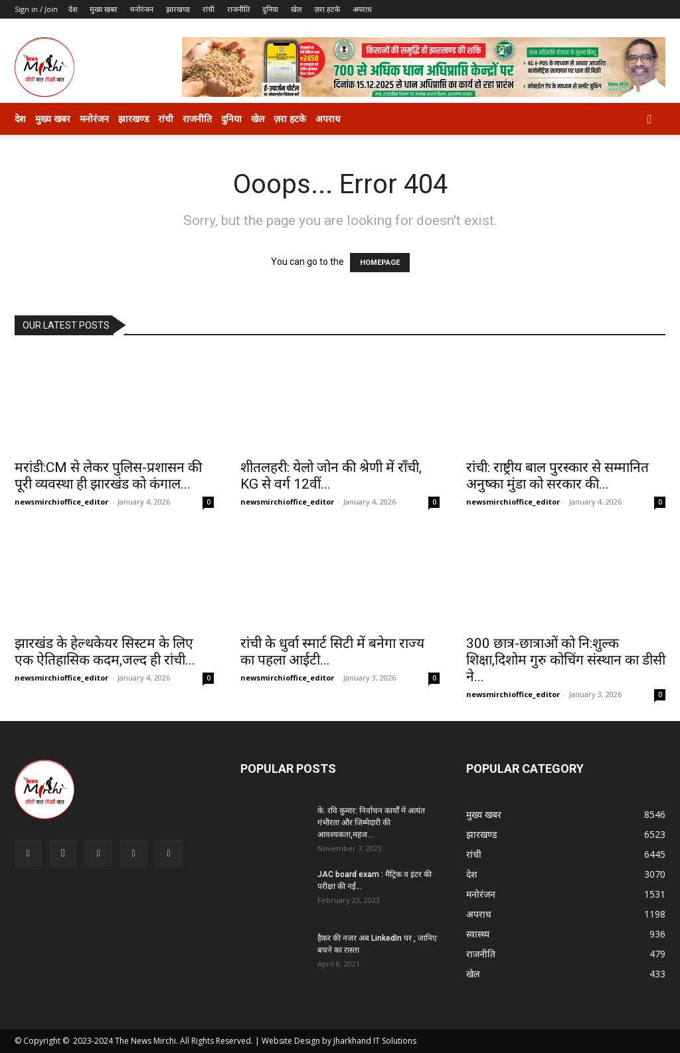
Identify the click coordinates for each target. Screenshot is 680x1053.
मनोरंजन (141, 9)
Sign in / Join (36, 9)
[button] (649, 120)
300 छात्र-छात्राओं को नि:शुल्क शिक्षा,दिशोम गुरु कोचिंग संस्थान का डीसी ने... (565, 660)
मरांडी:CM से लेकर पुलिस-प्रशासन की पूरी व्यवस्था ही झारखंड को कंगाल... (108, 475)
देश (72, 9)
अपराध (362, 9)
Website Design (291, 1040)
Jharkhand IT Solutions (374, 1040)
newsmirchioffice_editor (61, 502)
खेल (296, 9)
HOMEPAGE (380, 262)
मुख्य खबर (104, 9)
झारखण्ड (178, 9)
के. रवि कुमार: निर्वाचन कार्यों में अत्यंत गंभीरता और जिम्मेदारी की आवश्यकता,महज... (371, 822)
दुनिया (270, 9)
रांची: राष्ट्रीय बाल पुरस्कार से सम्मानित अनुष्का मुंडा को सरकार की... (557, 475)
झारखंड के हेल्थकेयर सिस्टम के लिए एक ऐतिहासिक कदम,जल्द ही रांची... (105, 651)
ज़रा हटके (327, 9)
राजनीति (238, 9)
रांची (208, 9)
